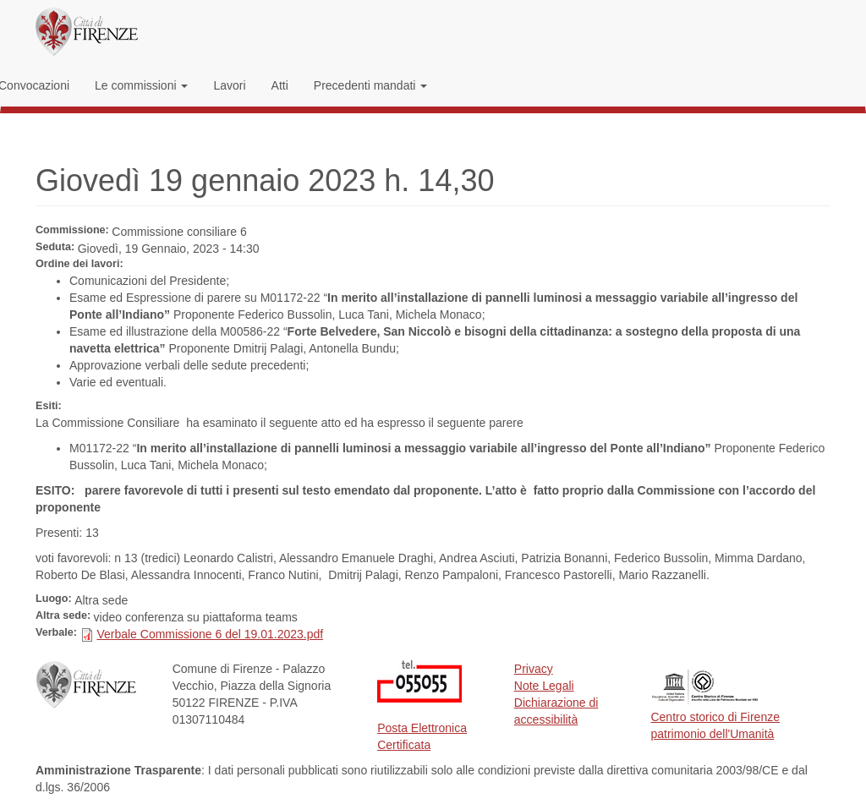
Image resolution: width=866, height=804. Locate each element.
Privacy (533, 668)
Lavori (229, 85)
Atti (279, 85)
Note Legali (544, 685)
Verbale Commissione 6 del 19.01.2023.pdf (209, 634)
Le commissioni (141, 85)
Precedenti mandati (371, 85)
